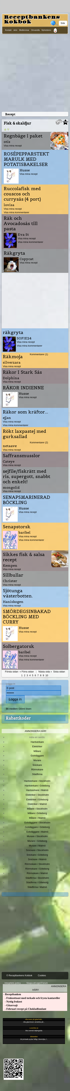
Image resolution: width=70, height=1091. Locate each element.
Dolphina (11, 378)
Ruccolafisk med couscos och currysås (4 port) (22, 194)
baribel (25, 532)
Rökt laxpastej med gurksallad (24, 434)
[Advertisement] (35, 72)
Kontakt (8, 30)
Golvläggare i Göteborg (37, 827)
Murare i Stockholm (37, 836)
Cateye (9, 461)
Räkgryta (14, 253)
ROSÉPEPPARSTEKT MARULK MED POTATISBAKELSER (26, 159)
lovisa (9, 205)
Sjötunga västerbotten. (18, 593)
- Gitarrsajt (10, 1005)
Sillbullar (13, 575)
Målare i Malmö (37, 817)
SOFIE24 (24, 338)
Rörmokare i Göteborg (37, 868)
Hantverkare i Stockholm (37, 781)
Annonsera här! (35, 731)
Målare (37, 751)
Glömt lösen (24, 708)
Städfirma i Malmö (37, 887)
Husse (25, 170)
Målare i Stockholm (37, 808)
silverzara (11, 362)
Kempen (10, 565)
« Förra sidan (27, 671)
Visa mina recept (13, 145)
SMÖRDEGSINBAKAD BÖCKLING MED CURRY (27, 617)
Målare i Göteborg (37, 813)
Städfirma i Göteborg (37, 882)
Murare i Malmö (37, 845)
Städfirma (37, 774)
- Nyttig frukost (12, 1001)
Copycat (27, 259)
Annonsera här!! (49, 988)
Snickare (37, 765)
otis (7, 142)
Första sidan (11, 671)
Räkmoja (13, 356)
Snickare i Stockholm (37, 850)
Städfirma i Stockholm (37, 877)
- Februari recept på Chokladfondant (24, 1009)
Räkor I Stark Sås (22, 372)
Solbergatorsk (18, 646)
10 (46, 675)
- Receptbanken (12, 994)
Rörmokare (37, 769)
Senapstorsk (17, 526)
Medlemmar (24, 30)
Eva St (23, 234)
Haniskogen (13, 602)
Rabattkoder (18, 718)
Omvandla (35, 30)
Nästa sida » (45, 671)
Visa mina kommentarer (16, 212)
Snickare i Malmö (37, 859)
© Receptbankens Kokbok (19, 975)
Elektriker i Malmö (37, 804)
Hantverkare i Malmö (37, 790)
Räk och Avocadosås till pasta (21, 223)
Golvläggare (37, 755)
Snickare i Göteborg (37, 854)
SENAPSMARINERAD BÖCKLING (26, 500)
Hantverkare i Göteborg (37, 785)
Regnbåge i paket (23, 136)
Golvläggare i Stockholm (37, 822)
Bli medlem (12, 708)
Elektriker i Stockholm (37, 794)
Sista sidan (59, 671)
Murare (37, 760)
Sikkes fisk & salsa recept (24, 557)
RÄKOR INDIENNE (23, 387)
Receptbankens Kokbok (32, 19)
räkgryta (13, 332)
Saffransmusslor (21, 455)
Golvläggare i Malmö (37, 831)
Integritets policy (12, 983)
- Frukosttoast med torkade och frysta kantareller (31, 998)
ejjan (7, 418)
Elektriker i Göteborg (37, 799)
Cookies (42, 975)
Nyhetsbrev (46, 30)
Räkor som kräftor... (25, 412)
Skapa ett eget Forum (37, 983)
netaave (10, 446)
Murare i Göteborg (37, 841)
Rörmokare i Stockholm (37, 864)
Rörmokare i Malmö (37, 873)
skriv (15, 30)
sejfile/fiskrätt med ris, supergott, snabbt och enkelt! (26, 476)
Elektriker (37, 746)
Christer (10, 581)
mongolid (11, 487)
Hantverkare (37, 742)
